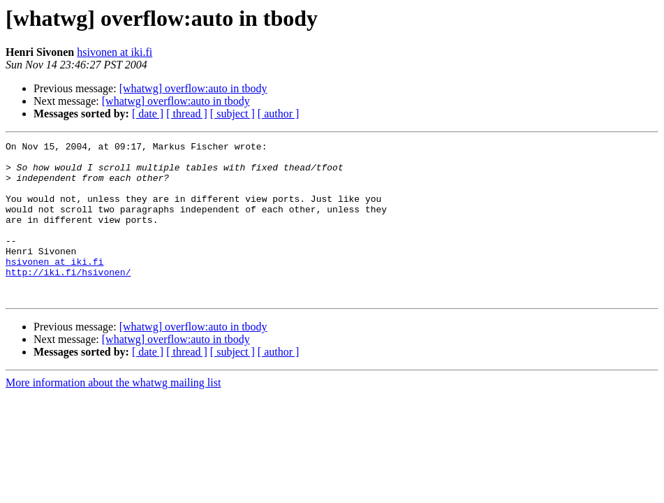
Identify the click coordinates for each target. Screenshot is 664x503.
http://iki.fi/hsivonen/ (68, 299)
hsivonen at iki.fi (114, 52)
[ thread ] (186, 113)
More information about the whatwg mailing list (113, 414)
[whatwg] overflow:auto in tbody (193, 88)
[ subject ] (232, 113)
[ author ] (279, 113)
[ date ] (147, 113)
